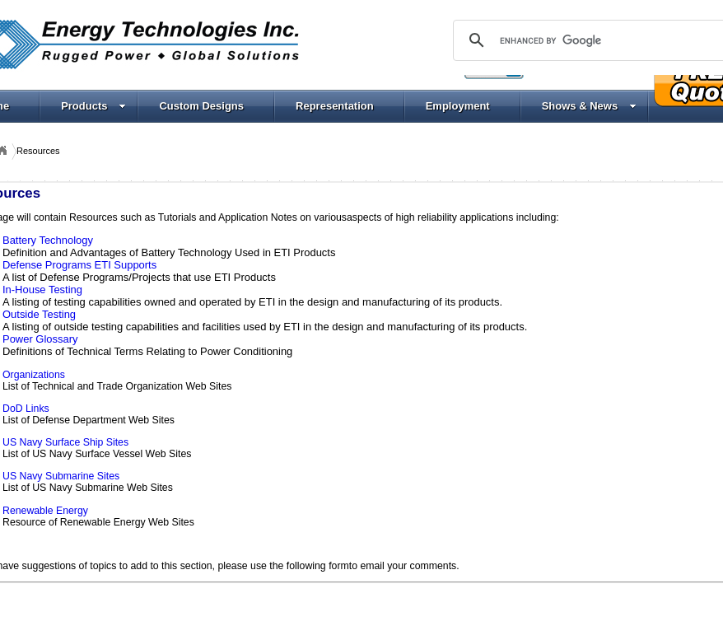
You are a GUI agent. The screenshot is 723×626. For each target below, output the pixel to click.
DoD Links (25, 408)
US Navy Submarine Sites (60, 476)
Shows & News (589, 106)
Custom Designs (201, 106)
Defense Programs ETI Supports (79, 265)
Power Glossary (39, 339)
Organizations (33, 375)
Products (93, 106)
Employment (458, 106)
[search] (594, 40)
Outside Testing (39, 314)
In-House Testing (42, 289)
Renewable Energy (45, 510)
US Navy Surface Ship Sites (65, 442)
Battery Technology (47, 240)
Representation (335, 106)
